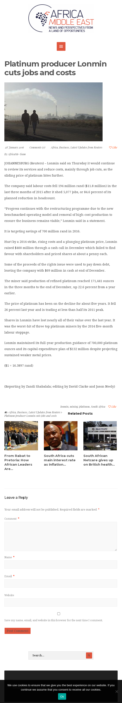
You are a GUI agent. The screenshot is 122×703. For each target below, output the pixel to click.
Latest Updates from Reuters (86, 147)
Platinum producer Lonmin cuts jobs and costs (55, 68)
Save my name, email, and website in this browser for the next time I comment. (53, 620)
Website (9, 595)
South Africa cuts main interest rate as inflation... (60, 460)
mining (74, 406)
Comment (11, 518)
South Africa (98, 406)
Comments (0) (37, 147)
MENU (61, 46)
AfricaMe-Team (17, 154)
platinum (84, 406)
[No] (116, 691)
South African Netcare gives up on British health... (99, 460)
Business (64, 147)
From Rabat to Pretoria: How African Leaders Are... (18, 462)
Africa (54, 147)
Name (9, 557)
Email (9, 576)
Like (113, 147)
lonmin (64, 406)
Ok (62, 696)
